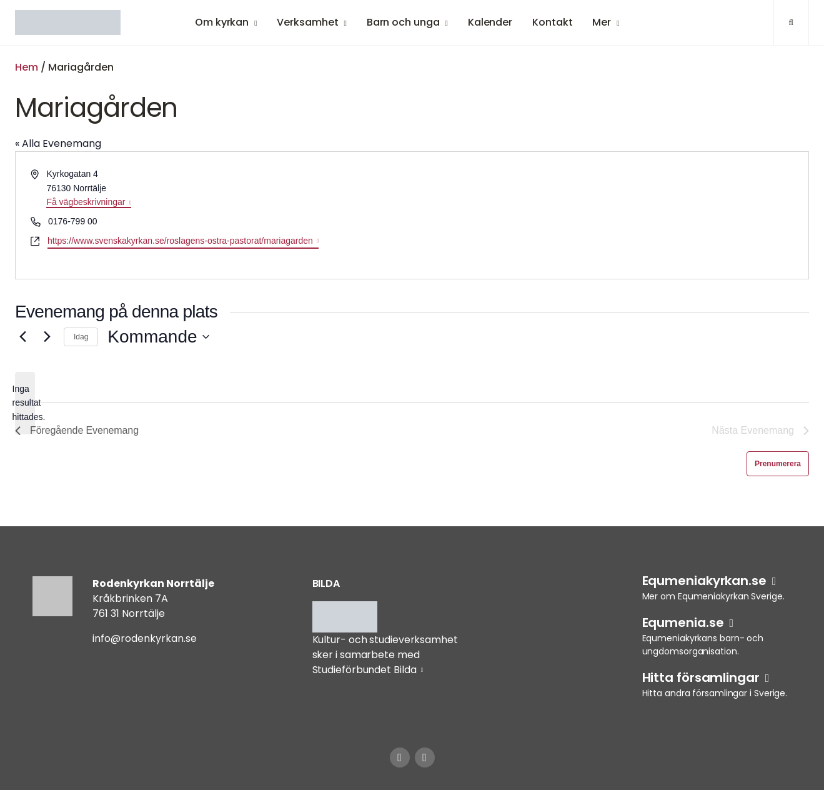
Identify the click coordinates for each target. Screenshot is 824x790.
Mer (601, 22)
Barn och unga (403, 22)
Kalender (490, 22)
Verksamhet (307, 22)
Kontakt (552, 22)
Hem (26, 67)
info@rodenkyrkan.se (144, 638)
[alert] (25, 403)
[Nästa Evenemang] (46, 336)
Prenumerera (778, 463)
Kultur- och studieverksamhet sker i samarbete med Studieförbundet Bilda (385, 654)
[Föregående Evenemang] (22, 336)
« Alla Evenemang (58, 143)
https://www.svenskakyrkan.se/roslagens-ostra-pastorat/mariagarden (180, 241)
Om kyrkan (222, 22)
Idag (81, 336)
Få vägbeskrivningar (85, 202)
